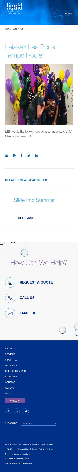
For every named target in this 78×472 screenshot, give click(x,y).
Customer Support (16, 371)
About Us (10, 349)
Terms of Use (23, 449)
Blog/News (18, 29)
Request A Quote (29, 282)
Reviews (9, 388)
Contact (10, 382)
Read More (26, 218)
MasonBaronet (22, 459)
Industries (11, 360)
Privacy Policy (38, 449)
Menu (69, 14)
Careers (15, 401)
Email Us (20, 313)
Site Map (10, 449)
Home (8, 29)
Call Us (20, 298)
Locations (11, 366)
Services (10, 354)
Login (8, 394)
